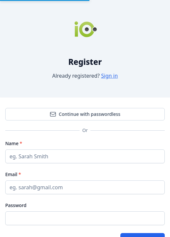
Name (12, 143)
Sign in (109, 75)
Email (11, 174)
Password (15, 205)
